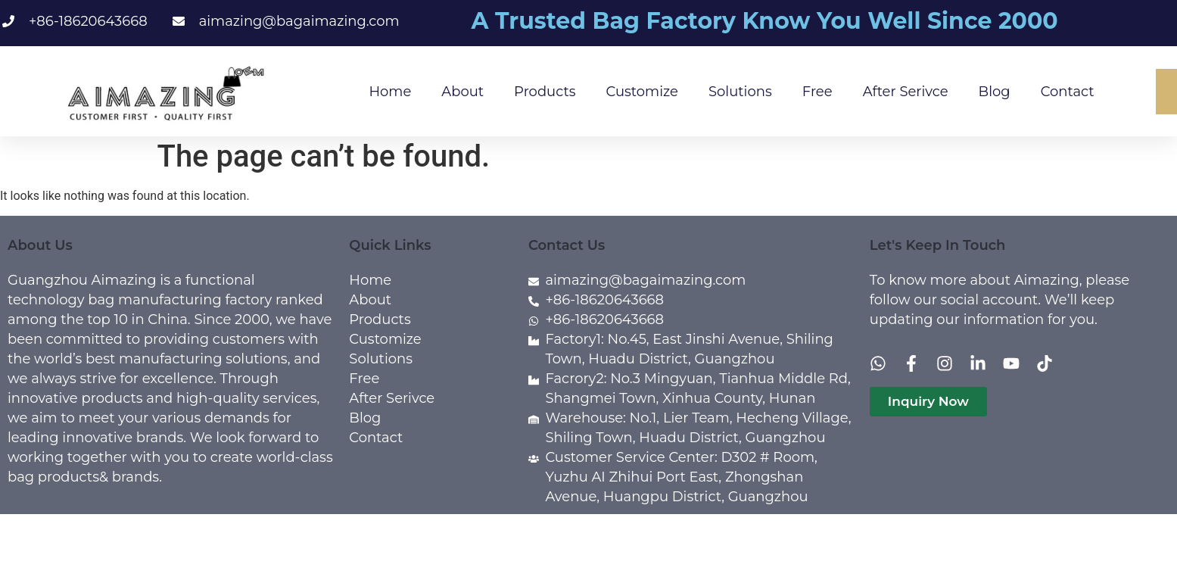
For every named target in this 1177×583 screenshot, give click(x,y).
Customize (642, 91)
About (462, 91)
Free (817, 91)
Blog (994, 91)
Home (390, 91)
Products (544, 91)
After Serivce (905, 91)
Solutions (740, 91)
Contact (1067, 91)
